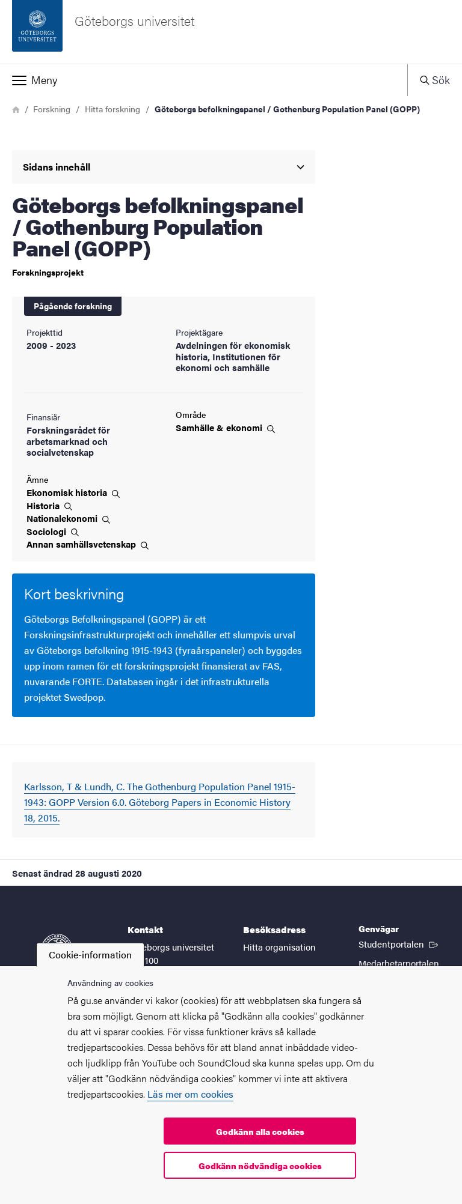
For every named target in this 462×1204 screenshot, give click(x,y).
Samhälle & (225, 427)
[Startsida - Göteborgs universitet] (231, 32)
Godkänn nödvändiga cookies (260, 1166)
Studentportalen (399, 943)
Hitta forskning (112, 108)
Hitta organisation (279, 946)
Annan (87, 544)
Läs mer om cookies (190, 1094)
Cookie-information (90, 954)
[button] (203, 79)
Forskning (51, 108)
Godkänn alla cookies (260, 1131)
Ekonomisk (73, 492)
